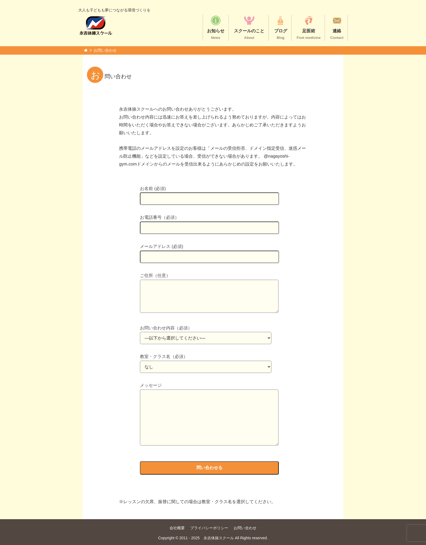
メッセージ (209, 414)
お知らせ (215, 27)
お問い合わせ (105, 50)
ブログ (280, 27)
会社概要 (177, 528)
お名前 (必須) (209, 193)
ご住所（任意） (209, 293)
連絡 (336, 27)
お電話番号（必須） (209, 222)
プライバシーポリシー (209, 528)
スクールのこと (249, 27)
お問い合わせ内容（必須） (205, 333)
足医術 (309, 27)
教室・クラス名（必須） (205, 361)
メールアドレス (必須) (209, 251)
